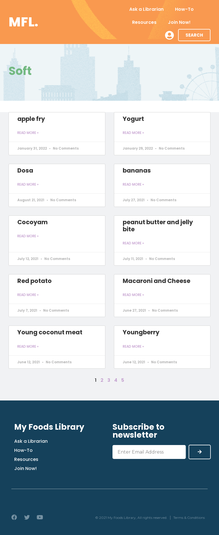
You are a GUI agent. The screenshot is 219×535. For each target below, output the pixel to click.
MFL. (23, 22)
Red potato (34, 281)
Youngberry (141, 332)
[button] (194, 35)
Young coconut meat (49, 332)
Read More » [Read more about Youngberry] (133, 346)
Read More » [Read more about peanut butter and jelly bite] (133, 243)
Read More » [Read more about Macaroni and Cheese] (133, 294)
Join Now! (179, 22)
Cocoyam (32, 222)
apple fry (31, 119)
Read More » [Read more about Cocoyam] (28, 236)
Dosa (25, 170)
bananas (137, 170)
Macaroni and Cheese (156, 281)
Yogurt (133, 119)
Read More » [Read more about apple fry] (28, 132)
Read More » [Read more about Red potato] (28, 294)
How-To (184, 9)
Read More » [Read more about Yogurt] (133, 132)
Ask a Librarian (146, 9)
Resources (144, 22)
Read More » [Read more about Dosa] (28, 184)
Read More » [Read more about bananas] (133, 184)
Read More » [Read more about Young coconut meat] (28, 346)
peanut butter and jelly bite (158, 225)
